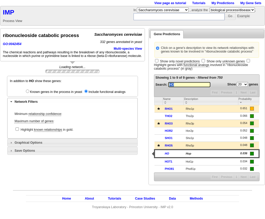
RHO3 (169, 123)
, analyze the (199, 10)
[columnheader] (173, 101)
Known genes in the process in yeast (56, 92)
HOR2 (169, 130)
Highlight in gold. (47, 130)
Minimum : (38, 114)
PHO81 (169, 168)
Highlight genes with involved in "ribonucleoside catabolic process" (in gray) (201, 66)
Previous (226, 92)
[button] (230, 16)
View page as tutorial (170, 3)
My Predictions (222, 3)
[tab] (72, 102)
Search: (183, 84)
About (89, 198)
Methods (196, 198)
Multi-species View (128, 48)
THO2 (168, 116)
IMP (8, 12)
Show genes (242, 84)
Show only (180, 61)
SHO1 (169, 138)
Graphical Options (28, 142)
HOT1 (168, 161)
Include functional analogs (107, 92)
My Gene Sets (250, 3)
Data (172, 198)
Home (66, 198)
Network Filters (26, 102)
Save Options (24, 150)
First (215, 92)
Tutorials (198, 3)
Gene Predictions (167, 34)
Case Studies (145, 198)
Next (244, 92)
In (135, 10)
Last (252, 92)
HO (167, 153)
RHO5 (169, 145)
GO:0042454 (12, 44)
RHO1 (169, 108)
